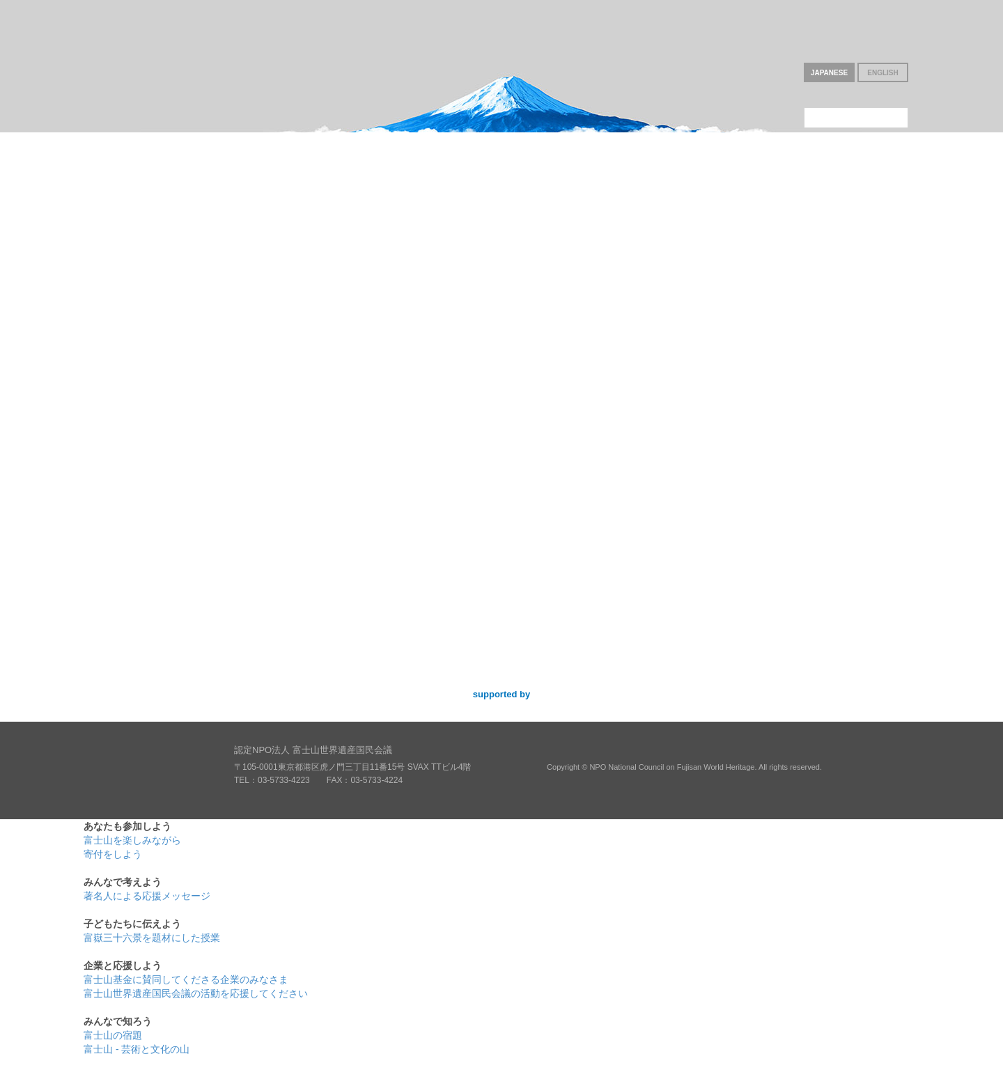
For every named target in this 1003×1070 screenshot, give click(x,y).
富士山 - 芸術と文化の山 (136, 1049)
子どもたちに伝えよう (501, 188)
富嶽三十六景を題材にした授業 (152, 937)
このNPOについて (856, 117)
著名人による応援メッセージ (147, 895)
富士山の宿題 (113, 1035)
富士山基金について (856, 94)
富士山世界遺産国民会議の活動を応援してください (196, 993)
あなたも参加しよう (178, 188)
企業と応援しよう (663, 188)
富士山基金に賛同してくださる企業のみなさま (186, 979)
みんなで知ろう (824, 188)
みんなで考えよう (340, 188)
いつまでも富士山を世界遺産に (148, 62)
